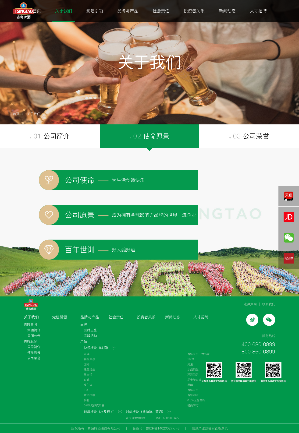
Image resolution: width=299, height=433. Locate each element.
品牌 (83, 324)
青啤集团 (30, 324)
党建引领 (94, 11)
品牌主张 (90, 330)
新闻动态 (227, 11)
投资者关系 (194, 11)
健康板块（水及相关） (100, 411)
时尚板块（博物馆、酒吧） (145, 411)
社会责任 (161, 11)
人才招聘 (258, 11)
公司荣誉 (33, 358)
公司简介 (33, 347)
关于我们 (63, 11)
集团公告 (33, 335)
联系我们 (268, 304)
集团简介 (33, 330)
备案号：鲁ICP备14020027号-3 (156, 428)
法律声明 (250, 304)
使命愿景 (33, 352)
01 (50, 136)
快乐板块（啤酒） (97, 347)
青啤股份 (30, 341)
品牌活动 (90, 335)
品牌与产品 (127, 11)
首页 (36, 11)
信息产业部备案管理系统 (210, 428)
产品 (83, 341)
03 (249, 136)
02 (149, 136)
